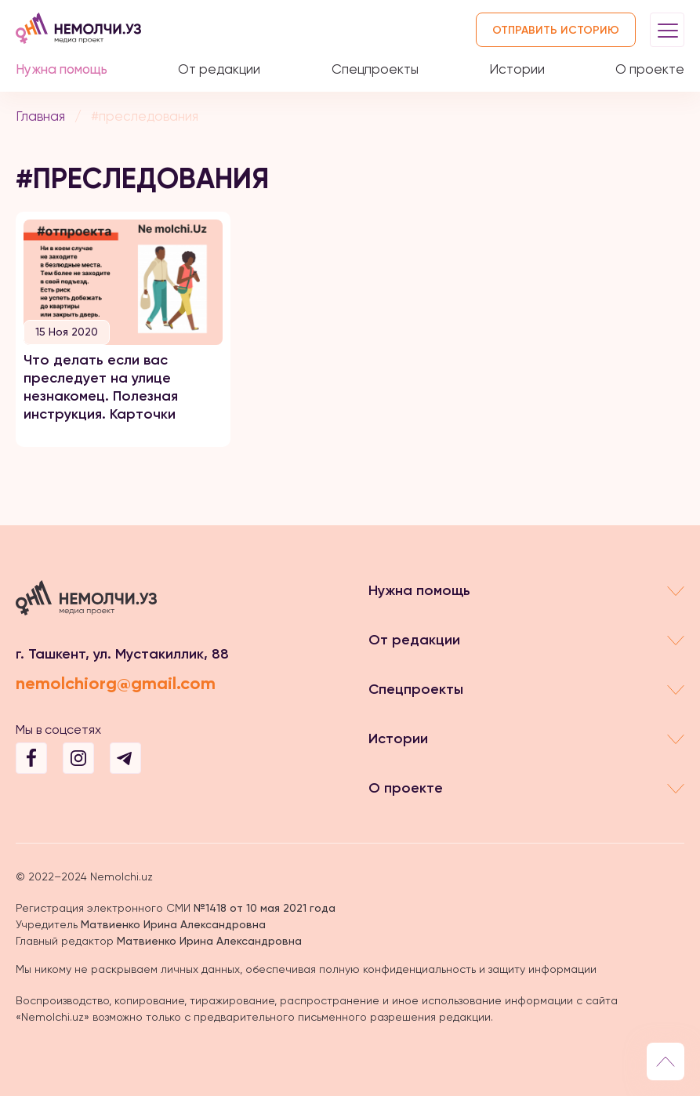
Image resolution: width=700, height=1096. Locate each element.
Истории (517, 69)
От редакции (219, 69)
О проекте (649, 69)
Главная (40, 116)
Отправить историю (555, 30)
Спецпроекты (375, 69)
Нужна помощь (61, 69)
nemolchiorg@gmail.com (116, 683)
